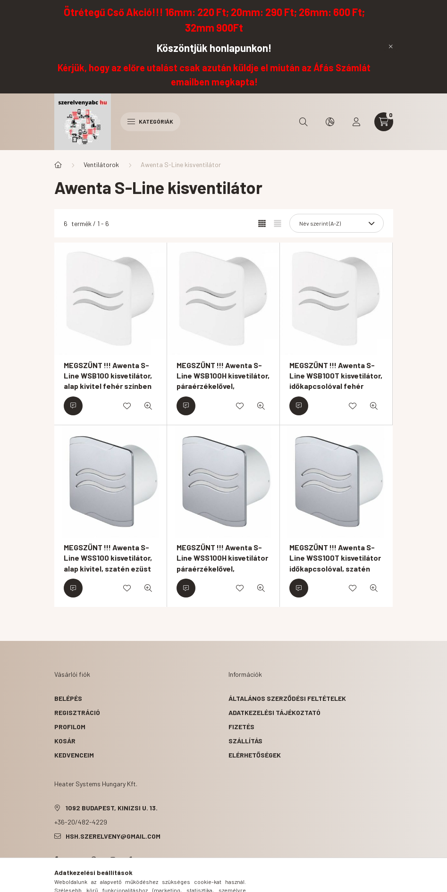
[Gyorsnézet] (148, 405)
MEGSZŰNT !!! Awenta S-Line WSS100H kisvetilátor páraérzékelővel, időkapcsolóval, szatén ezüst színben (222, 568)
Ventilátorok (101, 164)
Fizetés (241, 727)
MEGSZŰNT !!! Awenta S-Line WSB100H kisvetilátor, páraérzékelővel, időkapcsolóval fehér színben (223, 386)
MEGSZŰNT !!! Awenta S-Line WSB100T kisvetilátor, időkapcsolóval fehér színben (335, 381)
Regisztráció (77, 712)
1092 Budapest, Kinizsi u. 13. (112, 808)
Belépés (68, 698)
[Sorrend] (336, 223)
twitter (75, 859)
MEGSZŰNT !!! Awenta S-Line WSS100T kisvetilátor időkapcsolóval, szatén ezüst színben (335, 563)
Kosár (65, 741)
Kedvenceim (74, 755)
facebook (56, 859)
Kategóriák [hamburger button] (150, 121)
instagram (112, 859)
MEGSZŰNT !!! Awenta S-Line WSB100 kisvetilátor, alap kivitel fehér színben (108, 376)
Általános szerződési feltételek (287, 698)
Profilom (69, 727)
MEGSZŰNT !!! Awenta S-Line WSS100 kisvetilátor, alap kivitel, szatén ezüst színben (108, 563)
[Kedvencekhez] (127, 405)
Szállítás (245, 741)
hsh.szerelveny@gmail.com (113, 836)
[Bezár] (391, 47)
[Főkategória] (58, 165)
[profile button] (356, 121)
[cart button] (383, 121)
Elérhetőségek (254, 755)
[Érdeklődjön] (73, 405)
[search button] (303, 121)
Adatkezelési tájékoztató (274, 712)
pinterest (93, 859)
